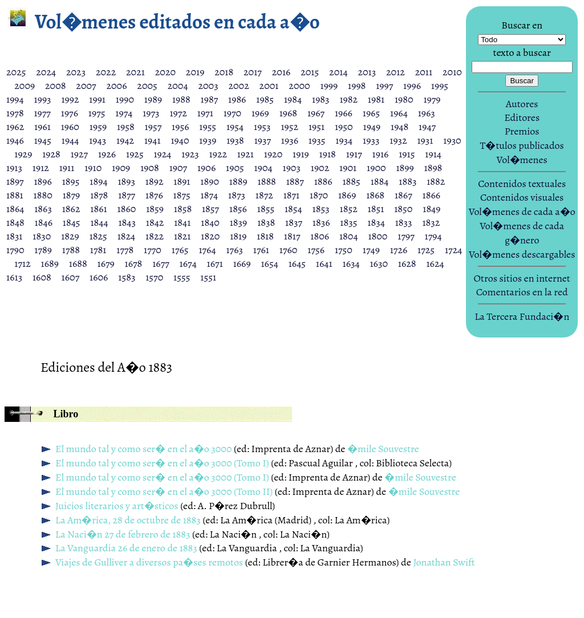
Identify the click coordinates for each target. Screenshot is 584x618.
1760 (288, 250)
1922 (218, 154)
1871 (291, 195)
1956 (180, 126)
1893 (126, 181)
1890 (209, 181)
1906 (206, 167)
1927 (79, 154)
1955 (207, 126)
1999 (329, 85)
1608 (42, 277)
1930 (452, 140)
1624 (435, 263)
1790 (15, 250)
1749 (371, 250)
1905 (235, 167)
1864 (15, 209)
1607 (71, 277)
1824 (126, 236)
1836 (321, 222)
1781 (98, 250)
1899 (404, 167)
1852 (349, 209)
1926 (107, 154)
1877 (126, 195)
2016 (281, 72)
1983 (321, 99)
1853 (321, 209)
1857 (210, 209)
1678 (134, 263)
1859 (155, 209)
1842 (155, 222)
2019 (195, 72)
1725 (426, 250)
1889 (238, 181)
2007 (86, 85)
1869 (347, 195)
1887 (295, 181)
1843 (127, 222)
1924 (162, 154)
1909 (121, 167)
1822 (154, 236)
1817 (292, 236)
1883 (407, 181)
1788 (71, 250)
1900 (376, 167)
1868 (375, 195)
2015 (310, 72)
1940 (180, 140)
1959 (98, 126)
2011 (423, 72)
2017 (253, 72)
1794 (433, 236)
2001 (269, 85)
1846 (43, 222)
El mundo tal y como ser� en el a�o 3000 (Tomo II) (164, 491)
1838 (266, 222)
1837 (293, 222)
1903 (292, 167)
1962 (15, 126)
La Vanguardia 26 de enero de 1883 (126, 548)
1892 (154, 181)
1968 (288, 113)
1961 (42, 126)
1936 (289, 140)
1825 (98, 236)
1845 (71, 222)
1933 (371, 140)
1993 (42, 99)
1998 (357, 85)
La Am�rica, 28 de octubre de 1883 (128, 520)
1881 (14, 195)
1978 (15, 113)
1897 (15, 181)
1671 (215, 263)
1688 (78, 263)
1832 (431, 222)
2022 (106, 72)
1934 (343, 140)
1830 (42, 236)
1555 (181, 277)
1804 (348, 236)
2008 (55, 85)
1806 (319, 236)
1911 (67, 167)
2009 (24, 85)
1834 (376, 222)
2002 (238, 85)
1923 (189, 154)
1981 (376, 99)
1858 (183, 209)
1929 (23, 154)
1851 (376, 209)
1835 (348, 222)
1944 (70, 140)
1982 (348, 99)
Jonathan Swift (443, 562)
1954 (235, 126)
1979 (431, 99)
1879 (71, 195)
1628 (407, 263)
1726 (399, 250)
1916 (380, 154)
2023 (76, 72)
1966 (343, 113)
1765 (180, 250)
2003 (208, 85)
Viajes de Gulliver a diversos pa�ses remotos (149, 562)
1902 (320, 167)
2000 (299, 85)
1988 (181, 99)
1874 (209, 195)
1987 (209, 99)
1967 (316, 113)
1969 (260, 113)
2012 (395, 72)
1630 (379, 263)
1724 (453, 250)
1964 (399, 113)
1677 (160, 263)
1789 (43, 250)
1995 (439, 85)
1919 (301, 154)
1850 (403, 209)
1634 (350, 263)
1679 (106, 263)
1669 (242, 263)
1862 (71, 209)
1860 (126, 209)
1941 (152, 140)
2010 (452, 72)
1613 (14, 277)
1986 (237, 99)
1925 (135, 154)
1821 (182, 236)
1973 (151, 113)
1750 (343, 250)
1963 (426, 113)
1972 (177, 113)
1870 (319, 195)
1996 (412, 85)
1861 (98, 209)
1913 (14, 167)
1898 (433, 167)
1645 (297, 263)
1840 (210, 222)
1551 (208, 277)
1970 (233, 113)
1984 (293, 99)
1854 (293, 209)
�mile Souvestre (383, 449)
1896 (42, 181)
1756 (316, 250)
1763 (234, 250)
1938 (235, 140)
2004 (178, 85)
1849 (431, 209)
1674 (188, 263)
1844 (99, 222)
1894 (98, 181)
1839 (239, 222)
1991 (97, 99)
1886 (323, 181)
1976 (69, 113)
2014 (338, 72)
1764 (207, 250)
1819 (238, 236)
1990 (125, 99)
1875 (181, 195)
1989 (153, 99)
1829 (70, 236)
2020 (165, 72)
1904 (263, 167)
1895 (71, 181)
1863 (43, 209)
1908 (149, 167)
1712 (22, 263)
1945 (42, 140)
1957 (153, 126)
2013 (367, 72)
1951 (317, 126)
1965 (371, 113)
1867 (403, 195)
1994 (15, 99)
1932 (398, 140)
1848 (15, 222)
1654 (269, 263)
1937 (262, 140)
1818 (265, 236)
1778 (124, 250)
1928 (51, 154)
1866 (432, 195)
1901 (347, 167)
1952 (289, 126)
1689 (50, 263)
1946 (15, 140)
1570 (154, 277)
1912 (41, 167)
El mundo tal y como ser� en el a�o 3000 (143, 449)
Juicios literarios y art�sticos (117, 506)
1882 (436, 181)
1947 (427, 126)
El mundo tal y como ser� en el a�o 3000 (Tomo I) (162, 463)
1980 (404, 99)
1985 (265, 99)
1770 (152, 250)
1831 (14, 236)
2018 (223, 72)
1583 (126, 277)
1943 (97, 140)
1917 (354, 154)
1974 (123, 113)
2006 (116, 85)
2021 (135, 72)
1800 (377, 236)
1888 (267, 181)
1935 (317, 140)
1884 (380, 181)
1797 (406, 236)
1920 (273, 154)
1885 (351, 181)
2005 (147, 85)
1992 (70, 99)
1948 (399, 126)
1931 (425, 140)
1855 (265, 209)
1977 (42, 113)
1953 (262, 126)
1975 (97, 113)
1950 (344, 126)
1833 (403, 222)
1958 (126, 126)
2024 (46, 72)
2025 (16, 72)
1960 (70, 126)
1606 (99, 277)
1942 (125, 140)
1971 (205, 113)
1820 (210, 236)
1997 (384, 85)
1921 (245, 154)
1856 (238, 209)
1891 (181, 181)
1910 (93, 167)
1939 (207, 140)
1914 (433, 154)
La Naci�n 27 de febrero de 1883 (122, 534)
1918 (327, 154)
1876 (154, 195)
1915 (407, 154)
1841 (182, 222)
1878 (99, 195)
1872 (264, 195)
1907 (178, 167)
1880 (43, 195)
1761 (261, 250)
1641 (324, 263)
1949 (371, 126)
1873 (236, 195)
